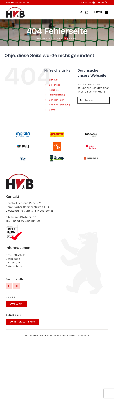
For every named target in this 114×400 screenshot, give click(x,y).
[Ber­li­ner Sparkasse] (91, 143)
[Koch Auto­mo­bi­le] (23, 143)
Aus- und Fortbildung (59, 104)
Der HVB (53, 80)
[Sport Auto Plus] (91, 158)
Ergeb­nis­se (54, 85)
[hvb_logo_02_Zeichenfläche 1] (15, 8)
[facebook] (81, 12)
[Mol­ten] (22, 133)
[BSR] (57, 143)
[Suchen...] (93, 100)
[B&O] (23, 155)
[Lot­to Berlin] (57, 133)
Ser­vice (53, 110)
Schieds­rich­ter (56, 100)
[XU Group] (57, 156)
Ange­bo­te (54, 90)
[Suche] (103, 2)
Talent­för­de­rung (57, 95)
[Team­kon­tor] (91, 131)
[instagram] (86, 12)
